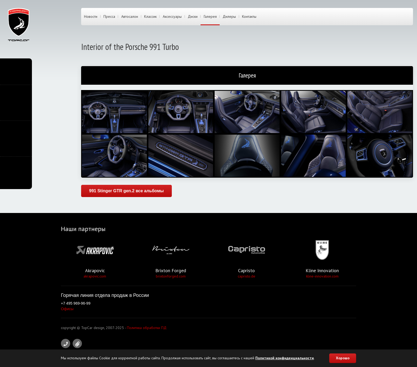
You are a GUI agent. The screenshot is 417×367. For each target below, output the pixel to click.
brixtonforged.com (171, 276)
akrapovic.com (95, 276)
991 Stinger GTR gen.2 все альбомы (126, 191)
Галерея (210, 16)
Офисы (67, 309)
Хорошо (342, 358)
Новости (90, 16)
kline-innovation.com (322, 276)
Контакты (249, 16)
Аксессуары (172, 16)
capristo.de (246, 276)
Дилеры (229, 16)
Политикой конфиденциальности (284, 358)
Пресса (109, 16)
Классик (150, 16)
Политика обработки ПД (146, 327)
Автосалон (129, 16)
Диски (193, 16)
